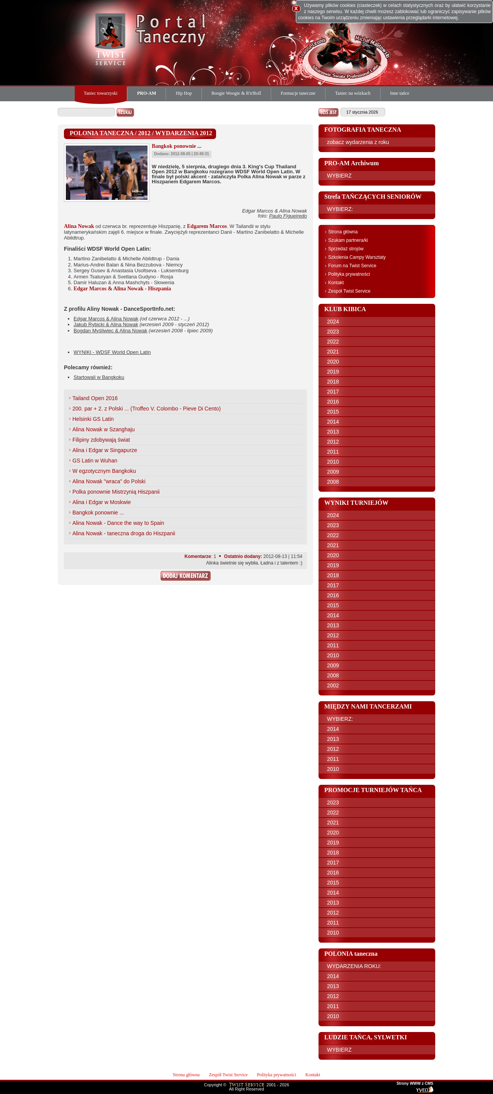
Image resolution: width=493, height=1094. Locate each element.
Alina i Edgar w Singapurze (104, 450)
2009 (333, 472)
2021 (333, 351)
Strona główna (343, 232)
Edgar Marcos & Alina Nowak (106, 319)
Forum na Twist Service (352, 265)
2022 (333, 341)
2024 (333, 321)
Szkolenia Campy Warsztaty (357, 257)
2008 (333, 482)
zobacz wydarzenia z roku (358, 142)
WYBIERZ (339, 176)
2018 (333, 382)
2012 (333, 442)
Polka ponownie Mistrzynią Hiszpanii (115, 492)
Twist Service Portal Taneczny (112, 38)
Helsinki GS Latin (93, 419)
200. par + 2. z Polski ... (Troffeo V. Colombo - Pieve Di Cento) (146, 408)
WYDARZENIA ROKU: (354, 966)
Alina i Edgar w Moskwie (101, 502)
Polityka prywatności (349, 274)
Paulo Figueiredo (288, 216)
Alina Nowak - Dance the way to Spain (118, 523)
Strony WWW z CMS (414, 1084)
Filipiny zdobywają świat (101, 440)
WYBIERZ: (340, 209)
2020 (333, 362)
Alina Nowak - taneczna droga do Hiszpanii (123, 533)
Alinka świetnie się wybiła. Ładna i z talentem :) (254, 563)
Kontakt (336, 282)
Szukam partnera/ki (348, 240)
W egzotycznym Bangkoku (104, 471)
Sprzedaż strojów (346, 248)
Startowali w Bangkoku (99, 377)
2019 (333, 372)
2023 (333, 331)
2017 (333, 392)
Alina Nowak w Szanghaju (103, 429)
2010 (333, 462)
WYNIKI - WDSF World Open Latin (112, 352)
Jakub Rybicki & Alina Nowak (106, 324)
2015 (333, 412)
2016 (333, 402)
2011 (333, 452)
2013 (333, 432)
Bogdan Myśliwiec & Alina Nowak (110, 330)
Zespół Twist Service (349, 291)
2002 (333, 685)
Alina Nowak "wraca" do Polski (109, 481)
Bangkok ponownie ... (98, 512)
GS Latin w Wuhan (94, 460)
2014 (333, 422)
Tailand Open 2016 (95, 398)
